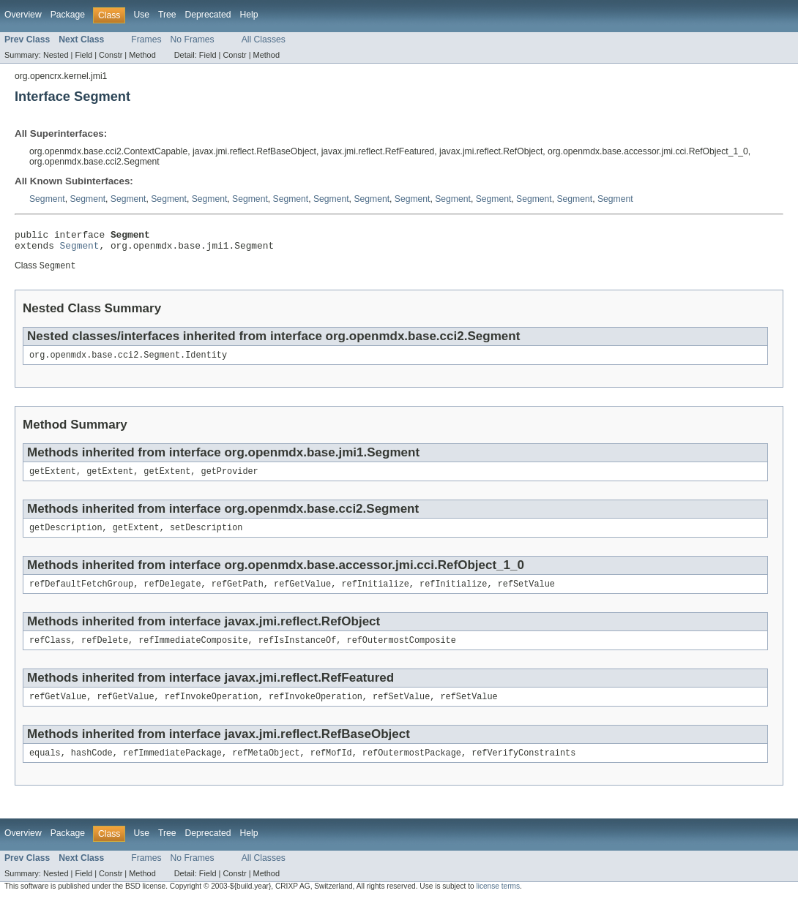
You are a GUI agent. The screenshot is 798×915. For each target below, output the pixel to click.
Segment (47, 199)
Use (141, 15)
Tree (167, 15)
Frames (146, 39)
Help (248, 15)
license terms (498, 901)
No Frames (193, 39)
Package (68, 15)
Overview (23, 15)
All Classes (264, 39)
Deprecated (208, 15)
